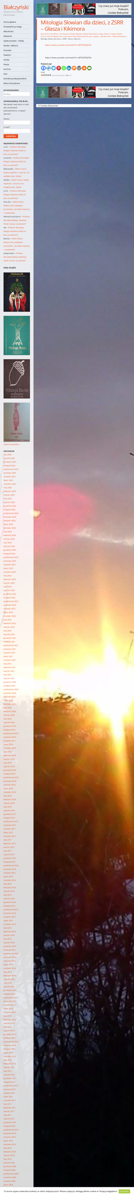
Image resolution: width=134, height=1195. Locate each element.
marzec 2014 (9, 979)
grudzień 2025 (10, 462)
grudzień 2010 (10, 1122)
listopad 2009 (9, 1170)
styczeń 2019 (9, 766)
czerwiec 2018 (10, 792)
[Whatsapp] (64, 68)
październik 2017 (11, 821)
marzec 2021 (9, 671)
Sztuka (6, 59)
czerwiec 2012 (10, 1056)
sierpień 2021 (9, 652)
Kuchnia (7, 69)
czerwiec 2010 (10, 1144)
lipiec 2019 (8, 744)
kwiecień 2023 (10, 579)
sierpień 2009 (9, 1181)
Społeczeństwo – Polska (14, 41)
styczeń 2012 (9, 1074)
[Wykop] (48, 68)
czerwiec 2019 (10, 748)
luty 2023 (8, 586)
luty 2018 (8, 807)
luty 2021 (8, 674)
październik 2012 (11, 1041)
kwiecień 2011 (10, 1107)
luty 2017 (8, 851)
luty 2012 (8, 1071)
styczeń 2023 (9, 590)
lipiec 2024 (8, 524)
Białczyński (16, 7)
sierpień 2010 (9, 1137)
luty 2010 (8, 1159)
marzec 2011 (9, 1111)
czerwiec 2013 (10, 1012)
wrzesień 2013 (10, 1001)
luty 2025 (8, 498)
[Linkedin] (69, 68)
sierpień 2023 (9, 564)
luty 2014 (8, 983)
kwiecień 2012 (10, 1063)
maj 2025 (8, 487)
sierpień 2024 (9, 520)
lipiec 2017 (8, 832)
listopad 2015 (9, 906)
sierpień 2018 (9, 785)
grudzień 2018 (10, 770)
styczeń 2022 (9, 634)
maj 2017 (8, 840)
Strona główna (10, 22)
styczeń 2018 (9, 810)
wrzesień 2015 (10, 913)
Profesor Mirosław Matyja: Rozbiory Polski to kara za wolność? (15, 150)
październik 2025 (11, 469)
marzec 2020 (9, 715)
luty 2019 (8, 763)
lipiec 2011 (8, 1096)
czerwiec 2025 (10, 484)
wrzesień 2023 (10, 561)
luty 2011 (8, 1115)
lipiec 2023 (8, 568)
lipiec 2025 (8, 480)
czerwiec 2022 (10, 616)
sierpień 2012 (9, 1049)
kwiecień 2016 (10, 887)
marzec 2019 (9, 759)
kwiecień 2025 (10, 491)
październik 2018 (11, 777)
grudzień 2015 (10, 902)
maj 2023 (8, 575)
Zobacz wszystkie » (12, 444)
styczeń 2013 (9, 1030)
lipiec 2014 (8, 964)
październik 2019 (11, 733)
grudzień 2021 (10, 638)
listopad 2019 (9, 729)
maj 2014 (8, 972)
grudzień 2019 (10, 726)
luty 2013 (8, 1027)
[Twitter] (53, 68)
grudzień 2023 (10, 550)
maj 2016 (8, 884)
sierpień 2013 (9, 1005)
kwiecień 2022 (10, 623)
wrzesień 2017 (10, 825)
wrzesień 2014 (10, 957)
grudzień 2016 (10, 858)
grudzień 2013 (10, 990)
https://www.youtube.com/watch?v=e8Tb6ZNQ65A (68, 45)
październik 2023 (11, 557)
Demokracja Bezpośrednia (15, 78)
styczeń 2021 (9, 678)
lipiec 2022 (8, 612)
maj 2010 (8, 1148)
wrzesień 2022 (10, 605)
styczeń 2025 (9, 502)
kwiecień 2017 (10, 843)
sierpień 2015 (9, 917)
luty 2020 (8, 718)
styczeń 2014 (9, 986)
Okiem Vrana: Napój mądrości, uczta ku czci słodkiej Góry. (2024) (17, 172)
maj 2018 (8, 796)
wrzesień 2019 (10, 737)
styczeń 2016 (9, 898)
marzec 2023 (9, 583)
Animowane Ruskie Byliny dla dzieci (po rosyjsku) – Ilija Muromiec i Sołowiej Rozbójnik (94, 36)
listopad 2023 (9, 553)
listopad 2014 (9, 950)
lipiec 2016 (8, 876)
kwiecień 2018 (10, 799)
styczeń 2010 (9, 1162)
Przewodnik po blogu (13, 26)
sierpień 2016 (9, 873)
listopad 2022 (9, 597)
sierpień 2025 (9, 476)
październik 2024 (11, 513)
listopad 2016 (9, 862)
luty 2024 (8, 542)
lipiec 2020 (8, 700)
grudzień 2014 (10, 946)
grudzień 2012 (10, 1034)
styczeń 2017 (9, 854)
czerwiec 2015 (10, 924)
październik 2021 (11, 645)
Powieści (7, 55)
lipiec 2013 (8, 1008)
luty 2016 (8, 895)
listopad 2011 (9, 1082)
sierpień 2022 (9, 608)
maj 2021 (8, 663)
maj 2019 (8, 751)
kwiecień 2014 (10, 975)
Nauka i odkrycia (11, 45)
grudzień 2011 (10, 1078)
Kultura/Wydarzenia (55, 36)
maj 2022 (8, 619)
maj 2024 (8, 531)
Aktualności (9, 31)
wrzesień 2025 (10, 473)
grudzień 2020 (10, 682)
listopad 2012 (9, 1038)
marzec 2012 (9, 1067)
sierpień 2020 (9, 696)
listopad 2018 (9, 774)
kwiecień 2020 (10, 711)
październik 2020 (11, 689)
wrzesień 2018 (10, 781)
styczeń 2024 (9, 546)
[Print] (84, 68)
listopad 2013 (9, 994)
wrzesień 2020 (10, 693)
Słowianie (8, 36)
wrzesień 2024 (10, 517)
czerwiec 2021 (10, 660)
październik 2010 (11, 1129)
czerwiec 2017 (10, 836)
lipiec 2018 (8, 788)
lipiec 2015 (8, 920)
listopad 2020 (9, 685)
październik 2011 (11, 1085)
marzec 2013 (9, 1023)
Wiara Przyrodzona (12, 83)
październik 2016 (11, 865)
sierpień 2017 (9, 829)
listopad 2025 (9, 465)
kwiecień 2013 (10, 1019)
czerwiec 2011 (10, 1100)
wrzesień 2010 (10, 1133)
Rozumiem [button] (124, 1191)
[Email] (89, 68)
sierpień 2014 (9, 961)
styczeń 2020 (9, 722)
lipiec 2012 (8, 1052)
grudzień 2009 (10, 1166)
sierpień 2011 (9, 1093)
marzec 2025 (9, 495)
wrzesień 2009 (10, 1177)
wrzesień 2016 (10, 869)
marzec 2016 (9, 891)
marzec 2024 (9, 539)
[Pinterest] (58, 68)
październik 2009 (11, 1173)
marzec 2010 (9, 1155)
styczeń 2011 (9, 1118)
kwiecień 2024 (10, 535)
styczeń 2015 (9, 942)
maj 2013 (8, 1016)
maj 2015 (8, 928)
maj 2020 (8, 707)
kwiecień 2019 (10, 755)
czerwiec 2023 (10, 572)
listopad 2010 (9, 1126)
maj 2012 (8, 1060)
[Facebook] (43, 68)
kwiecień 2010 (10, 1151)
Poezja (6, 64)
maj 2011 (8, 1104)
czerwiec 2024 (10, 528)
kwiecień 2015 (10, 931)
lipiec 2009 (8, 1184)
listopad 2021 (9, 641)
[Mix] (74, 68)
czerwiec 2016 (10, 880)
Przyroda (7, 50)
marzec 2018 (9, 803)
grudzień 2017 (10, 814)
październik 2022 (11, 601)
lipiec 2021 (8, 656)
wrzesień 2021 (10, 649)
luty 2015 (8, 939)
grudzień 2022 (10, 594)
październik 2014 (11, 953)
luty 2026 (8, 454)
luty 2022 (8, 630)
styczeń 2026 (9, 458)
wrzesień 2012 (10, 1045)
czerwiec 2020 (10, 704)
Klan (5, 74)
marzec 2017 (9, 847)
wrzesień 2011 (10, 1089)
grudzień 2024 (10, 506)
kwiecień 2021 (10, 667)
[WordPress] (79, 68)
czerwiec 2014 (10, 968)
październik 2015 (11, 909)
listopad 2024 (9, 509)
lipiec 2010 (8, 1140)
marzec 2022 (9, 627)
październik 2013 (11, 997)
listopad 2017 (9, 818)
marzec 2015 (9, 935)
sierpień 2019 (9, 740)
